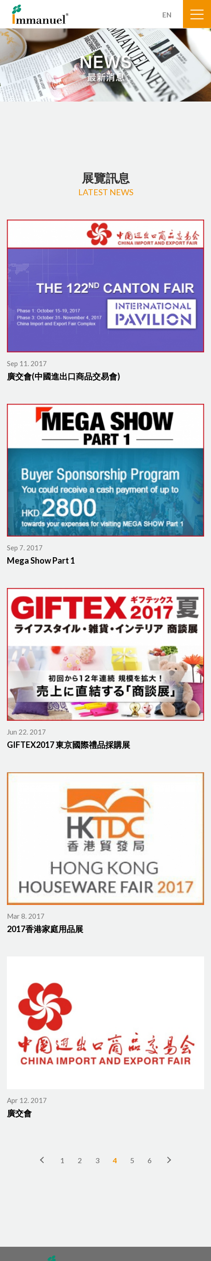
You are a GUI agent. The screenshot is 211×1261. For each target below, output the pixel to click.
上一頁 (42, 1160)
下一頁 (169, 1160)
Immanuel (40, 14)
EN (166, 15)
